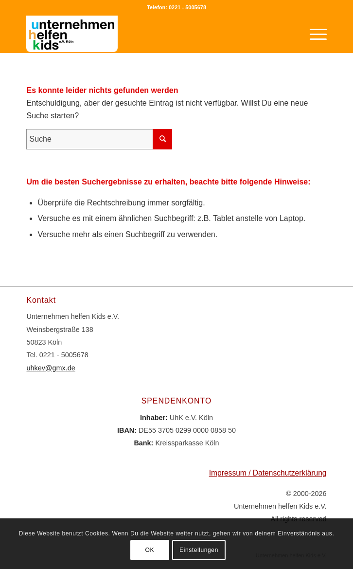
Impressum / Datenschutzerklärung (268, 473)
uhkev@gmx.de (50, 368)
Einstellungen (198, 550)
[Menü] (313, 33)
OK (150, 550)
